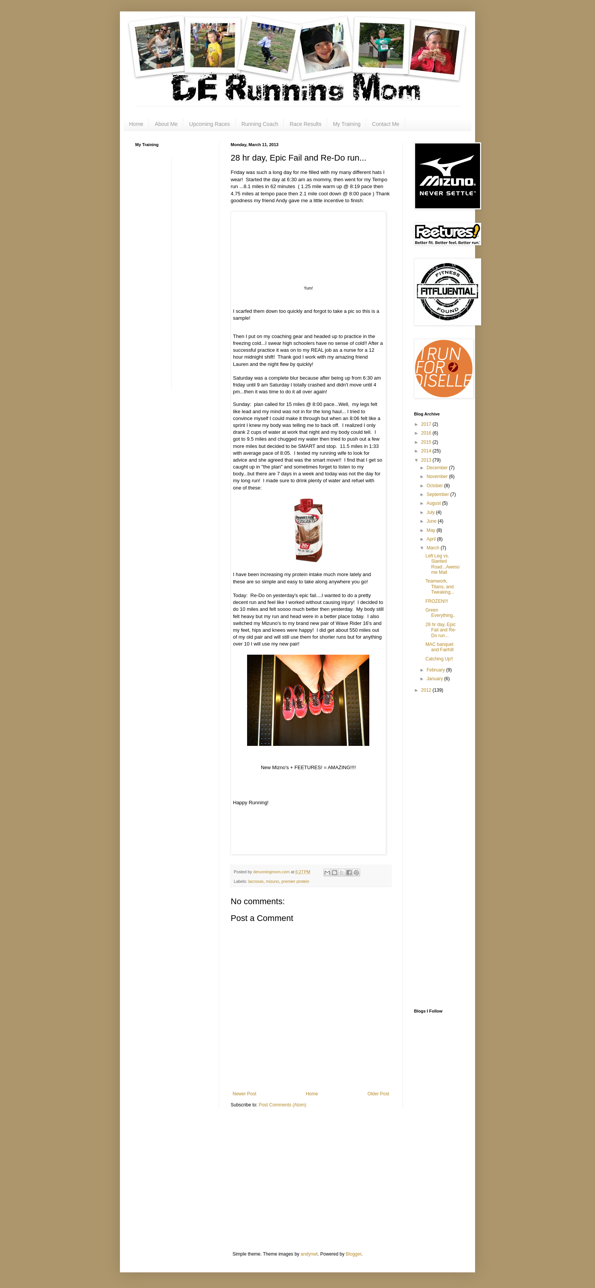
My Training (347, 124)
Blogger (353, 1254)
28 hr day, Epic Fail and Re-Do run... (440, 630)
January (435, 678)
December (438, 467)
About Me (166, 124)
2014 (427, 451)
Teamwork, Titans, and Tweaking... (439, 586)
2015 (427, 442)
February (436, 670)
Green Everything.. (440, 612)
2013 (427, 460)
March (434, 548)
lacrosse (256, 881)
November (438, 476)
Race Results (305, 124)
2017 (427, 424)
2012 (427, 690)
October (435, 485)
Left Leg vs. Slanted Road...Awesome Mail (442, 564)
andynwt (309, 1254)
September (438, 494)
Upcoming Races (209, 124)
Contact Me (385, 124)
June (432, 521)
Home (136, 124)
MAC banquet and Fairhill (439, 647)
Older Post (378, 1093)
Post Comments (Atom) (282, 1105)
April (432, 539)
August (434, 503)
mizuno (272, 881)
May (432, 530)
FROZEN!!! (436, 601)
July (431, 512)
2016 (427, 433)
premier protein (295, 881)
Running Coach (259, 124)
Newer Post (244, 1093)
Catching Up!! (439, 659)
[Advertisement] (165, 272)
